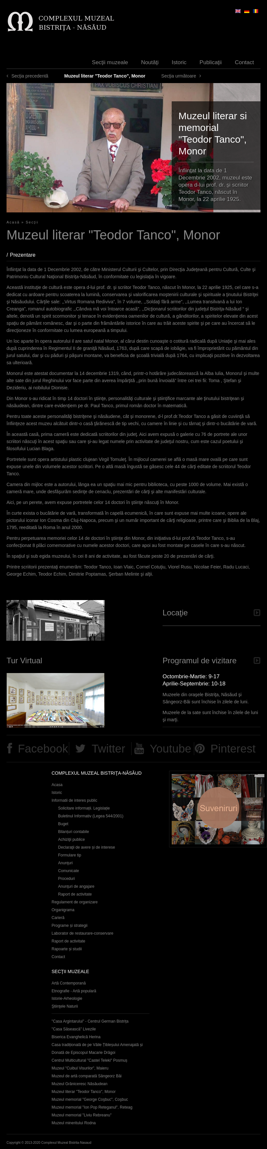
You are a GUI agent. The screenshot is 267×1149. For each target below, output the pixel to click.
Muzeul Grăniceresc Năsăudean (79, 1084)
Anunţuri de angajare (76, 886)
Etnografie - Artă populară (74, 991)
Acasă (13, 222)
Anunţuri (65, 863)
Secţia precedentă (29, 76)
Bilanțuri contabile (73, 831)
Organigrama (63, 910)
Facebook (43, 748)
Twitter (108, 748)
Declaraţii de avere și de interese (86, 847)
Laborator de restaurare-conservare (82, 933)
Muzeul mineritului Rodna (74, 1123)
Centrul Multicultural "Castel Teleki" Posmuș (89, 1060)
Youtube (170, 748)
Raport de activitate (75, 894)
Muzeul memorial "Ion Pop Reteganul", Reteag (92, 1107)
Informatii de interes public (74, 800)
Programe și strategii (69, 925)
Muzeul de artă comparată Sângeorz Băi (87, 1076)
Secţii (32, 222)
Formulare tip (69, 855)
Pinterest (233, 748)
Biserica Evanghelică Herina (76, 1037)
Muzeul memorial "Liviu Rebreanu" (82, 1115)
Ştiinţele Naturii (65, 1006)
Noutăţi (150, 62)
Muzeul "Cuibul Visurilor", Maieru (80, 1068)
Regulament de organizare (75, 902)
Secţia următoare (178, 76)
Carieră (58, 917)
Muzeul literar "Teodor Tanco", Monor (84, 1091)
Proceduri (66, 878)
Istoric (179, 62)
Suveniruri (218, 809)
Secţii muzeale (110, 62)
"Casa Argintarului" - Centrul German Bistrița (90, 1021)
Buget (63, 824)
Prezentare (26, 255)
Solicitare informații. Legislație (84, 808)
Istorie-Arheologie (67, 998)
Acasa (57, 785)
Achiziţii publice (71, 839)
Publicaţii (210, 62)
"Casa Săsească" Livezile (74, 1029)
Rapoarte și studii (67, 949)
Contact (244, 62)
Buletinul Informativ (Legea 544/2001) (90, 816)
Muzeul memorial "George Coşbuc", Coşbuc (90, 1099)
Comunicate (68, 871)
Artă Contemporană (69, 983)
